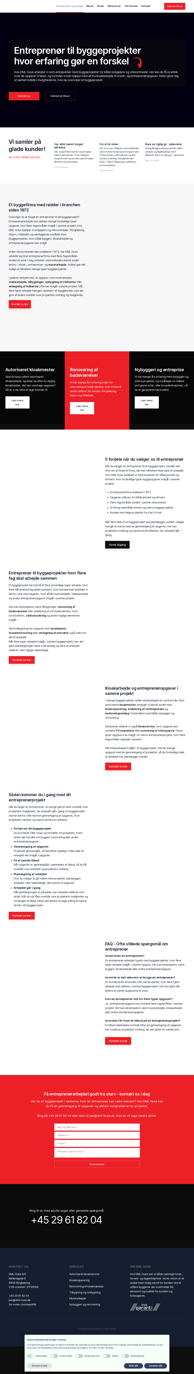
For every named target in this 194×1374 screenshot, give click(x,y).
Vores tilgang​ (117, 572)
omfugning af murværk (53, 660)
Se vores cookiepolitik (22, 1332)
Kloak (100, 6)
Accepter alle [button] (155, 1366)
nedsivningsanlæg (117, 741)
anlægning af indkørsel (23, 286)
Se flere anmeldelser (24, 157)
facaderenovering (20, 660)
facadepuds (58, 656)
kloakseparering (116, 736)
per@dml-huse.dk (102, 1143)
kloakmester (127, 732)
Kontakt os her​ (22, 687)
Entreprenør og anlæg (69, 6)
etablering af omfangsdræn (146, 736)
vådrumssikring (36, 643)
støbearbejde (18, 282)
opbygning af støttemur (60, 282)
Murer (90, 6)
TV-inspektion (125, 758)
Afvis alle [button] (133, 1366)
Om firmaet (131, 6)
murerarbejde (57, 264)
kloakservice (146, 754)
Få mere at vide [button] (39, 1366)
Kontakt (145, 6)
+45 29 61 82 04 (59, 1143)
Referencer (114, 6)
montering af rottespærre (157, 758)
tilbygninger (36, 282)
